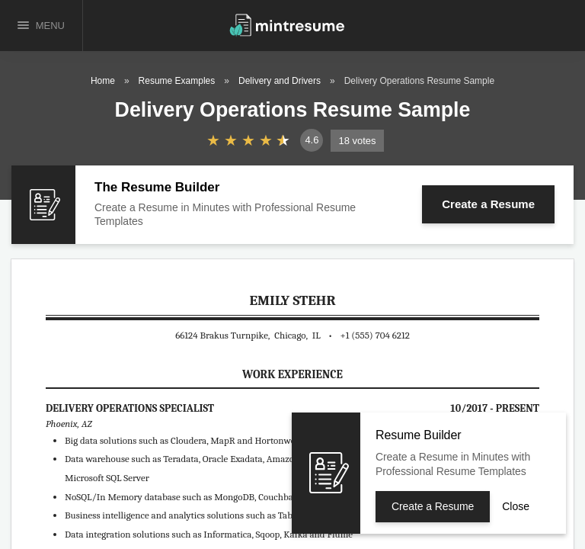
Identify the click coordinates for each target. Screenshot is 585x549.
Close (515, 506)
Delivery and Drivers (279, 80)
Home (103, 80)
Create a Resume (488, 203)
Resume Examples (177, 80)
